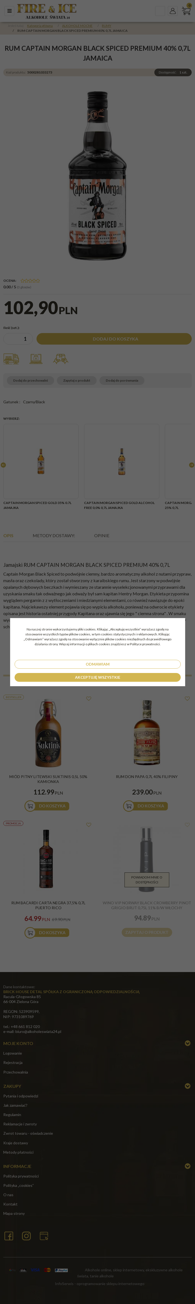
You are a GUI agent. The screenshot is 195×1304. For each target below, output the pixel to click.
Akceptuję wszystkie (97, 677)
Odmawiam (98, 664)
